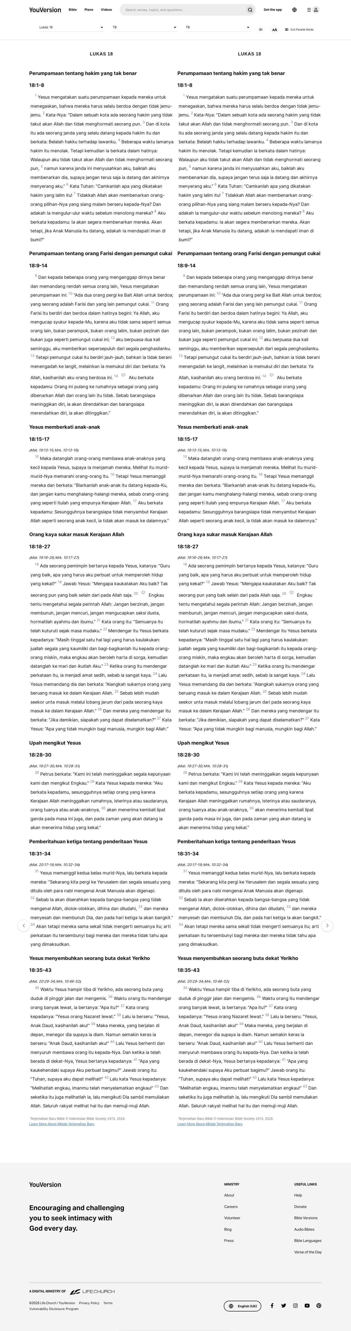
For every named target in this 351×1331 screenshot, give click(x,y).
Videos (106, 9)
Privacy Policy (89, 1303)
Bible (73, 9)
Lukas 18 (72, 27)
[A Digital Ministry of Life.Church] (175, 1289)
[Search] (182, 10)
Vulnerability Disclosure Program (53, 1309)
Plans (89, 9)
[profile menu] (312, 10)
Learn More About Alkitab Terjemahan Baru (61, 1124)
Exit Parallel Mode (299, 29)
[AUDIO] (261, 29)
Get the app (273, 9)
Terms (108, 1303)
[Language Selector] (294, 10)
